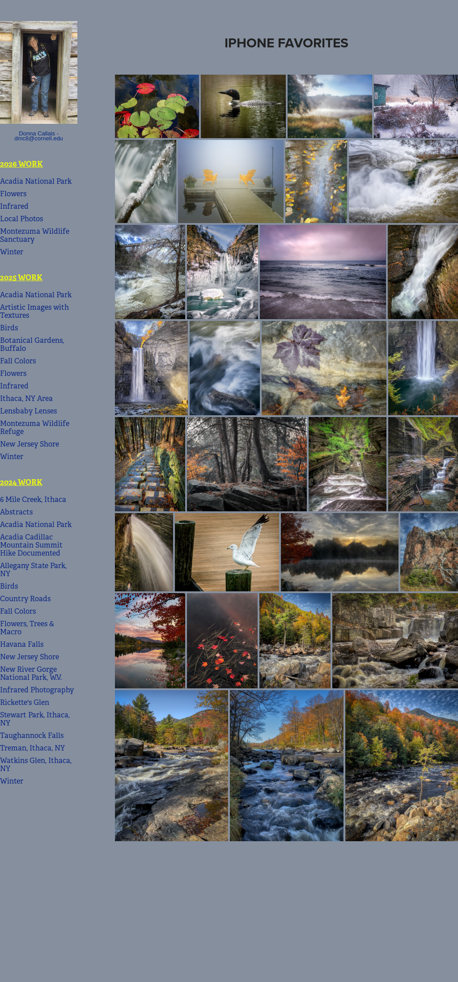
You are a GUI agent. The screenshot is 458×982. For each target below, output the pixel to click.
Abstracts (16, 512)
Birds (9, 328)
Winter (11, 252)
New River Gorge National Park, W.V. (31, 673)
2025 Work (21, 277)
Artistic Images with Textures (34, 311)
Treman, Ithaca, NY (32, 748)
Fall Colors (18, 361)
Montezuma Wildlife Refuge (34, 427)
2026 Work (21, 164)
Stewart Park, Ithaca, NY (35, 719)
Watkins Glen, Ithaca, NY (36, 764)
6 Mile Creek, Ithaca (33, 499)
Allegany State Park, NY (33, 569)
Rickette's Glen (24, 702)
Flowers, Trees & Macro (27, 627)
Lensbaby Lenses (28, 411)
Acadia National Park (36, 181)
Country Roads (25, 598)
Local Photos (21, 218)
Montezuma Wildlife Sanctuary (34, 235)
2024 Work (21, 482)
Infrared (14, 206)
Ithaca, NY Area (26, 398)
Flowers (13, 193)
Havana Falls (21, 644)
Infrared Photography (37, 690)
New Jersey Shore (29, 444)
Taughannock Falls (32, 735)
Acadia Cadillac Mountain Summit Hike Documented (31, 545)
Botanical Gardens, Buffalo (32, 344)
